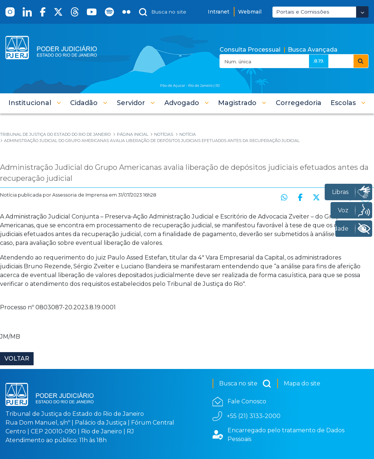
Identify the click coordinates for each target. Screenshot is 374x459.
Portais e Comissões (302, 12)
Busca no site (245, 383)
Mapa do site (302, 383)
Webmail (250, 12)
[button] (34, 103)
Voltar (16, 358)
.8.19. (318, 61)
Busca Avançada (312, 49)
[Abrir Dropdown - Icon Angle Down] (362, 12)
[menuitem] (298, 103)
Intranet (218, 12)
